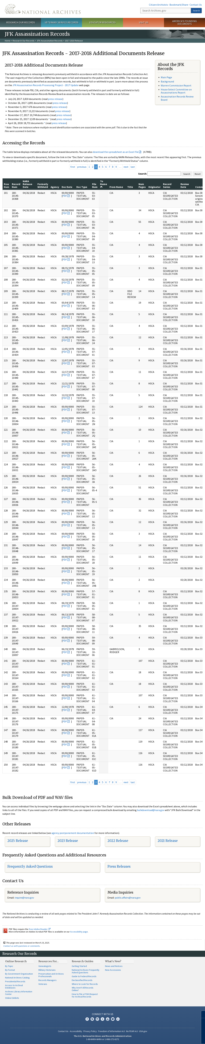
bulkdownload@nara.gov (150, 810)
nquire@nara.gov (24, 897)
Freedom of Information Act (111, 1031)
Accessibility (76, 1031)
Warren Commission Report (176, 85)
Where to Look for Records (85, 984)
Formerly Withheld (42, 185)
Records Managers (47, 980)
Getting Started (79, 966)
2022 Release (117, 841)
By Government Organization (19, 973)
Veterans (42, 984)
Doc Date (67, 187)
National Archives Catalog (17, 977)
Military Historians (47, 969)
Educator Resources (102, 22)
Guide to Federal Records (84, 976)
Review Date (184, 185)
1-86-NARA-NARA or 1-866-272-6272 (102, 1039)
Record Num (16, 185)
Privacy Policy (90, 1031)
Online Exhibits (12, 997)
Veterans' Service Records (61, 22)
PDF (64, 195)
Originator (154, 187)
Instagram (97, 1019)
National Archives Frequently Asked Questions (85, 971)
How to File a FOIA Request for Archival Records (85, 995)
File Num (95, 185)
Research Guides (82, 961)
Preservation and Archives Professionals (51, 975)
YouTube (108, 1019)
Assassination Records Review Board (177, 98)
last (133, 166)
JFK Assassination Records (50, 40)
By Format (10, 969)
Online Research (16, 961)
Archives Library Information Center (18, 993)
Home (7, 40)
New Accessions (113, 969)
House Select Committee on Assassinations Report (176, 91)
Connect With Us (102, 1014)
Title (130, 187)
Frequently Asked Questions (30, 866)
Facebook (87, 1019)
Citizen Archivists (158, 4)
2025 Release (17, 841)
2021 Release (168, 841)
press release (55, 98)
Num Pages (142, 185)
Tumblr (102, 1019)
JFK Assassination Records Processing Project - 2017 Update (45, 85)
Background (167, 81)
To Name (103, 184)
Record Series (167, 185)
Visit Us (143, 22)
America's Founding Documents (184, 22)
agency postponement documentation (72, 833)
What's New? (113, 961)
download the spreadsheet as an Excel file (116, 151)
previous (81, 166)
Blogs (113, 1019)
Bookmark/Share (178, 4)
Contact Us (196, 4)
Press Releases (119, 866)
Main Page (166, 77)
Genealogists (44, 966)
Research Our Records (20, 22)
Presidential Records (15, 981)
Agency (55, 187)
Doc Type (81, 187)
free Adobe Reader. (39, 929)
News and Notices (114, 966)
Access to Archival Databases (14, 986)
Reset (198, 174)
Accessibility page (79, 931)
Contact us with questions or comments (21, 945)
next (125, 166)
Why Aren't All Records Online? (82, 989)
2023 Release (67, 841)
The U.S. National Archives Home (43, 9)
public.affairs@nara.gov (127, 897)
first (72, 166)
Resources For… (48, 961)
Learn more (176, 1038)
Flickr (118, 1019)
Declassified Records (82, 980)
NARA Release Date (27, 184)
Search (196, 10)
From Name (116, 187)
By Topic (9, 966)
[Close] (201, 1014)
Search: (142, 173)
